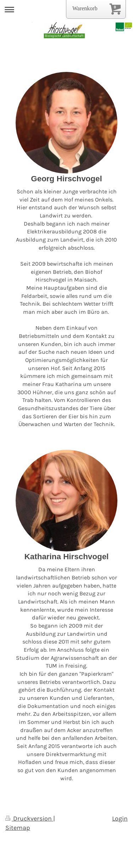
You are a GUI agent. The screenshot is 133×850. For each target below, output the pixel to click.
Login (120, 818)
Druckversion (29, 818)
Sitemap (17, 828)
